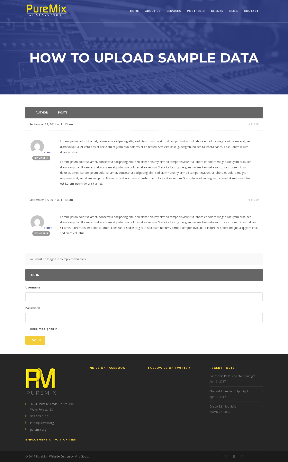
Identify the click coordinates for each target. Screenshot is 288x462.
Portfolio (196, 10)
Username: (33, 287)
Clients (217, 10)
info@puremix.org (42, 423)
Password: (32, 308)
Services (173, 10)
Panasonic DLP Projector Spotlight (232, 376)
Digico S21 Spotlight (222, 406)
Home (134, 10)
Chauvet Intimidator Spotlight (228, 391)
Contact (251, 10)
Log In (35, 340)
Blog (233, 10)
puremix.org (38, 429)
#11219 (253, 200)
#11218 (253, 124)
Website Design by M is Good (68, 456)
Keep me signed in (43, 329)
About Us (152, 10)
